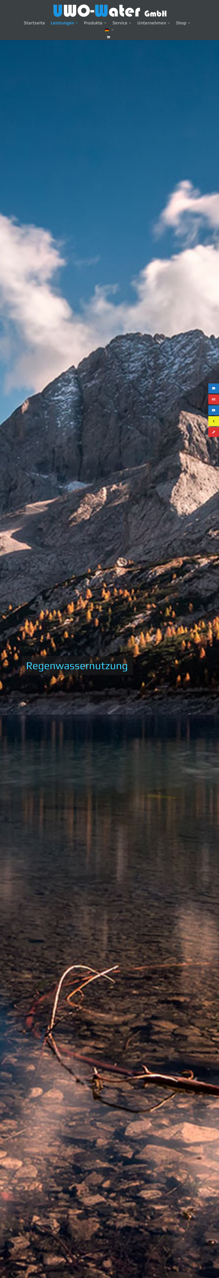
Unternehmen (151, 23)
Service (119, 23)
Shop (181, 23)
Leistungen (62, 23)
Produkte (93, 23)
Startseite (34, 23)
